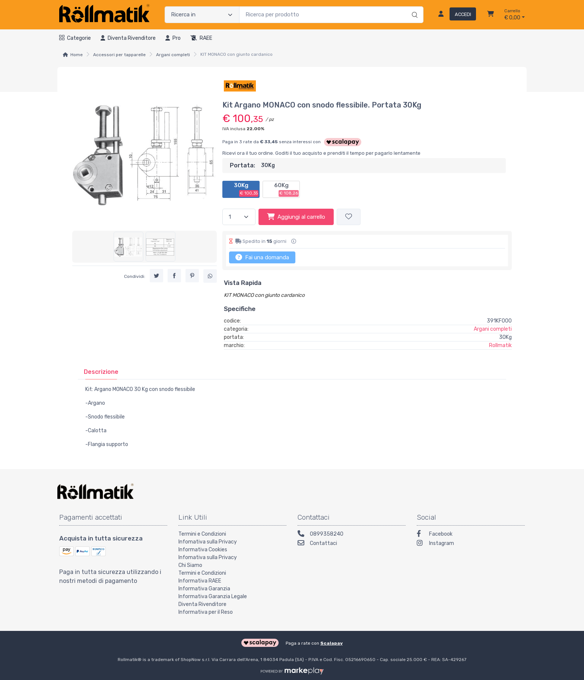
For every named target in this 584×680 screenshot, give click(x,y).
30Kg (246, 189)
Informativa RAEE (199, 581)
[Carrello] (490, 14)
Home (76, 54)
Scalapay (331, 643)
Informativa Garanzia (204, 589)
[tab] (101, 372)
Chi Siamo (190, 565)
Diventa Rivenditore (202, 604)
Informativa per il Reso (205, 612)
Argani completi (173, 54)
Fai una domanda (262, 257)
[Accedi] (454, 14)
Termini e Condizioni (202, 534)
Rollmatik (500, 345)
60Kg (286, 189)
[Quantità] (239, 217)
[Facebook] (471, 534)
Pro (173, 38)
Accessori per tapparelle (119, 54)
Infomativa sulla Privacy (207, 542)
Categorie (75, 38)
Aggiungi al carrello (296, 216)
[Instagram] (471, 544)
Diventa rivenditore (128, 38)
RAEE (201, 38)
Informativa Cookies (202, 549)
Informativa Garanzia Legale (212, 596)
